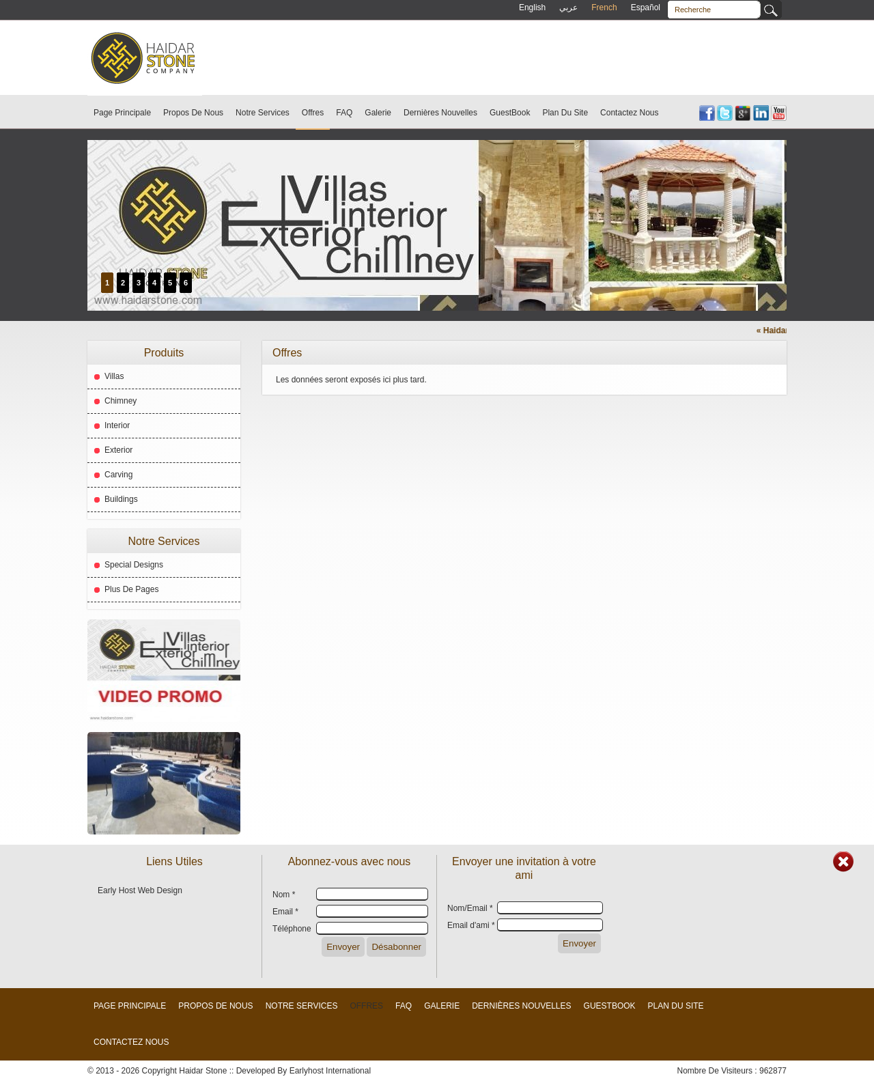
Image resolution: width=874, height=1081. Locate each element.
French (604, 7)
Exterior (118, 450)
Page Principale (122, 112)
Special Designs (133, 565)
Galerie (378, 112)
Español (645, 7)
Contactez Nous (629, 112)
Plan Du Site (565, 112)
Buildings (121, 499)
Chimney (120, 401)
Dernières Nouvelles (440, 112)
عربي (568, 7)
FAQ (344, 112)
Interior (117, 425)
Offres (313, 112)
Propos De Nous (193, 112)
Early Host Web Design (140, 890)
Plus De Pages (131, 589)
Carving (118, 474)
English (532, 7)
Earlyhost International (330, 1071)
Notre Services (263, 112)
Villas (114, 376)
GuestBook (510, 112)
